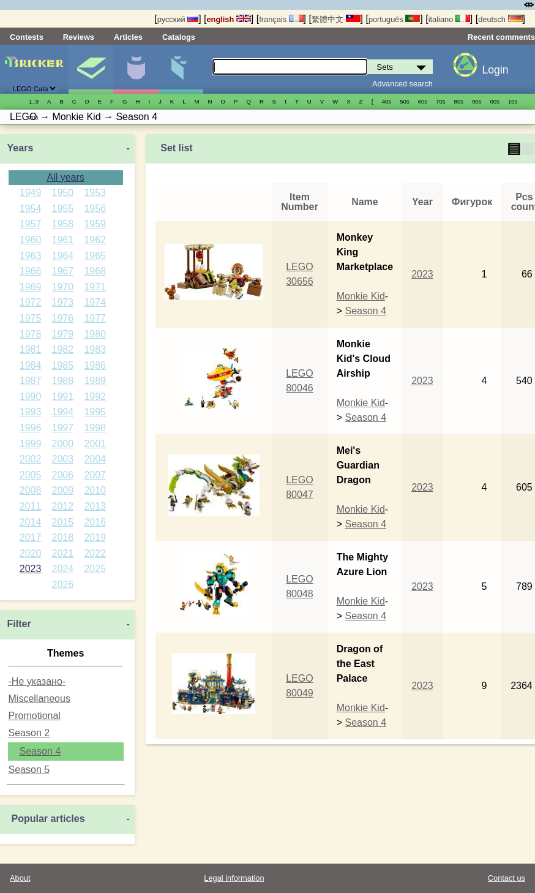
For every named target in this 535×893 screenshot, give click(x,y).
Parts (181, 69)
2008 (31, 490)
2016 (95, 522)
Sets (91, 69)
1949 (31, 192)
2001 (95, 444)
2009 (63, 490)
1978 (31, 334)
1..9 (34, 101)
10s (512, 101)
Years (20, 148)
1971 (95, 287)
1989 (95, 380)
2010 (95, 490)
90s (476, 101)
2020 (31, 553)
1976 (63, 318)
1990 (31, 396)
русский (177, 19)
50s (404, 101)
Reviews (78, 37)
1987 (31, 380)
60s (422, 101)
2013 (95, 506)
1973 (63, 302)
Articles (128, 37)
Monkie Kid (361, 296)
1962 (95, 240)
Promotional (35, 715)
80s (458, 101)
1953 (95, 192)
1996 (31, 428)
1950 (63, 192)
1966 (31, 271)
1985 (63, 365)
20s (33, 117)
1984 (31, 365)
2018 (63, 537)
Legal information (234, 878)
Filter (19, 624)
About (20, 878)
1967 (63, 271)
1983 (95, 349)
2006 (63, 475)
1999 (31, 444)
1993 (31, 412)
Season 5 (29, 769)
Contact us (506, 878)
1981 (31, 349)
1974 (95, 302)
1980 (95, 334)
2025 (95, 568)
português (394, 19)
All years (65, 177)
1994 (63, 412)
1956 (95, 208)
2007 (95, 475)
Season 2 (29, 733)
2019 (95, 537)
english (229, 19)
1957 (31, 224)
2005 (31, 475)
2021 (63, 553)
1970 (63, 287)
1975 (31, 318)
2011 (31, 506)
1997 (63, 428)
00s (494, 101)
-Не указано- (37, 681)
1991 (63, 396)
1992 (95, 396)
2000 (63, 444)
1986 (95, 365)
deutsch (500, 19)
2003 (63, 459)
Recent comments (501, 37)
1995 (95, 412)
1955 (63, 208)
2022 (95, 553)
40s (386, 101)
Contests (26, 37)
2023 (31, 568)
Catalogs (178, 37)
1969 (31, 287)
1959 (95, 224)
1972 (31, 302)
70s (440, 101)
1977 (95, 318)
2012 (63, 506)
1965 (95, 256)
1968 (95, 271)
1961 (63, 240)
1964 (63, 256)
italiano (449, 19)
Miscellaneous (39, 698)
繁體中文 (336, 19)
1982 (63, 349)
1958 (63, 224)
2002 (31, 459)
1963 (31, 256)
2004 (95, 459)
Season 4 (40, 751)
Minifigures (135, 69)
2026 (63, 584)
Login (495, 70)
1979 (63, 334)
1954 (31, 208)
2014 (31, 522)
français (281, 19)
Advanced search (402, 83)
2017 (31, 537)
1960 (31, 240)
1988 (63, 380)
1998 (95, 428)
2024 (63, 568)
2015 (63, 522)
